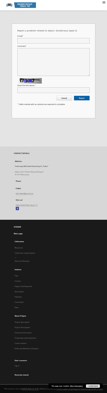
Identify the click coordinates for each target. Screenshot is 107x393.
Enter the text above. (26, 85)
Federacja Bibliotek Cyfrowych (26, 348)
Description (19, 291)
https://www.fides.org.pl (26, 205)
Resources (19, 248)
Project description (22, 322)
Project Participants (22, 327)
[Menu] (103, 2)
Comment (21, 46)
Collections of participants (25, 253)
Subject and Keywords (23, 286)
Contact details (20, 343)
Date (16, 307)
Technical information (23, 333)
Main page (18, 233)
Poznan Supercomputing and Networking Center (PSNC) (79, 389)
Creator (18, 281)
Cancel (64, 98)
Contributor (19, 302)
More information (76, 386)
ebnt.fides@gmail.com (24, 193)
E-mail (20, 36)
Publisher (18, 297)
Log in (17, 366)
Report (82, 98)
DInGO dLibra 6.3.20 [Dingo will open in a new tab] (29, 389)
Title (16, 276)
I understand (93, 386)
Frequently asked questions (25, 338)
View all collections (22, 261)
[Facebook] (17, 208)
